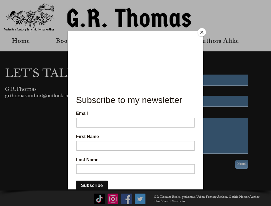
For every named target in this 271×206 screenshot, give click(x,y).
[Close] (202, 32)
